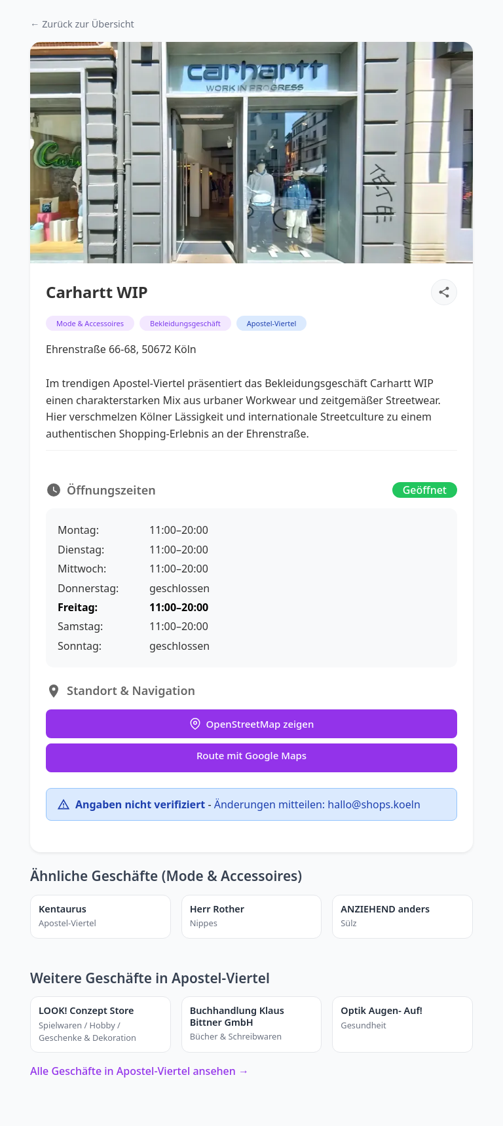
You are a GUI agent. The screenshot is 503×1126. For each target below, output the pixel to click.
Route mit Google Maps (251, 755)
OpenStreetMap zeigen (251, 723)
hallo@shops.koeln (373, 804)
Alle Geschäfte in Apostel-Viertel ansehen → (139, 1071)
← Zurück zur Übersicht (82, 24)
